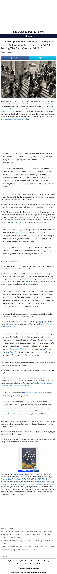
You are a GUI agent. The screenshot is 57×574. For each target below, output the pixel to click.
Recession (4, 537)
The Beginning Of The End (20, 479)
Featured (6, 528)
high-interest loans (29, 393)
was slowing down (7, 109)
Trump (18, 537)
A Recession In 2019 (14, 531)
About (40, 561)
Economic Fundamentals (14, 534)
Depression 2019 (40, 531)
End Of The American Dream (11, 484)
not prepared (42, 322)
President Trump (46, 534)
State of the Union (18, 232)
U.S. (17, 528)
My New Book (12, 561)
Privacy (46, 561)
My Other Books (24, 561)
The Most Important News (28, 31)
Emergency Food (22, 564)
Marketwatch (28, 281)
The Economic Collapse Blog (44, 482)
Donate (33, 561)
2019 (5, 531)
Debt (24, 531)
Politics (12, 528)
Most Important (35, 564)
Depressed (29, 531)
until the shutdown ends (20, 222)
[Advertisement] (28, 15)
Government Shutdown (32, 534)
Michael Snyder (18, 474)
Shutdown (12, 537)
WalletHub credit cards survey (15, 411)
